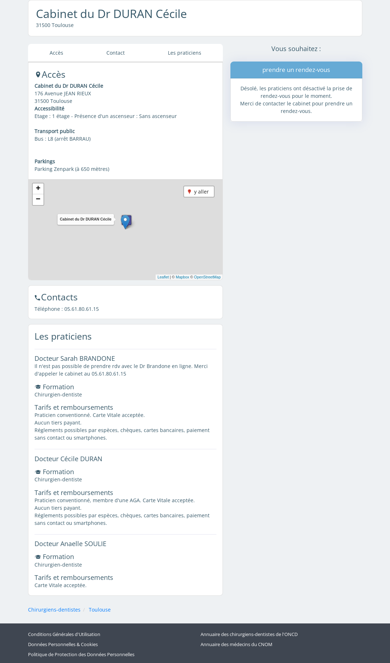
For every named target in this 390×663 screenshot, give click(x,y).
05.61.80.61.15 (81, 308)
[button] (125, 222)
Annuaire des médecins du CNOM (236, 644)
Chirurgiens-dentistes (54, 609)
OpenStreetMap (207, 277)
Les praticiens (184, 52)
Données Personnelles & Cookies (63, 644)
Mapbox (182, 277)
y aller (201, 191)
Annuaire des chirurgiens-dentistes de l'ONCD (249, 634)
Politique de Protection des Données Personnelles (81, 654)
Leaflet (163, 277)
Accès (56, 52)
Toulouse (100, 609)
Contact (115, 52)
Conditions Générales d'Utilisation (64, 634)
